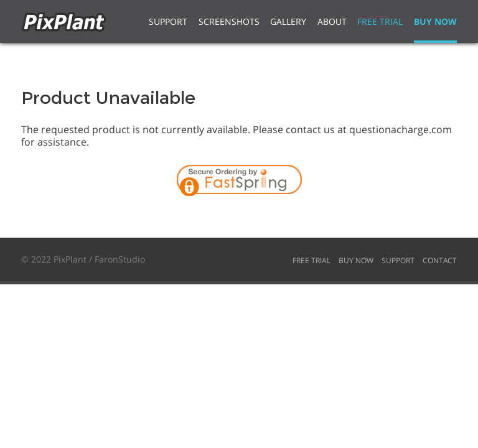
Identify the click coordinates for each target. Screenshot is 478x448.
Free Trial (380, 21)
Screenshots (229, 21)
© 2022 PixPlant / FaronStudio (83, 259)
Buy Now (435, 21)
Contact (440, 260)
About (332, 21)
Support (168, 21)
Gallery (288, 21)
